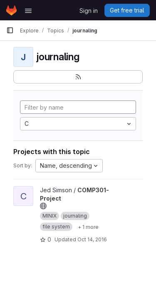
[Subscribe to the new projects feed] (78, 76)
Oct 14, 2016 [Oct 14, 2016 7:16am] (92, 239)
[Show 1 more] (88, 227)
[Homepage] (11, 10)
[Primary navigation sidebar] (10, 30)
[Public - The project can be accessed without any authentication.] (43, 206)
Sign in (88, 10)
